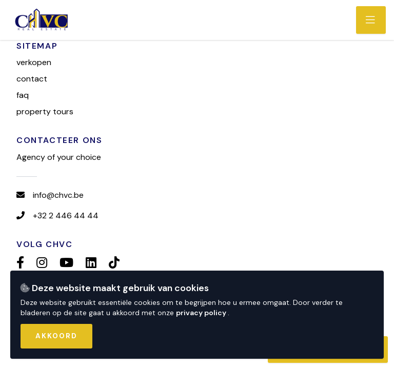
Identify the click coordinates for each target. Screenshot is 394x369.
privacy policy (202, 312)
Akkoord (56, 336)
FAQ (22, 95)
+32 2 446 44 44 (65, 215)
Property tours (44, 111)
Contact (31, 78)
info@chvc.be (58, 195)
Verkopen (33, 62)
